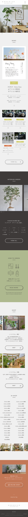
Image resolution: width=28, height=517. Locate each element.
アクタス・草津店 (21, 430)
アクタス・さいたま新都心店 (21, 412)
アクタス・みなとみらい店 (7, 412)
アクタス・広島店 (21, 432)
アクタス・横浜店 (7, 408)
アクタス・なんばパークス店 (21, 419)
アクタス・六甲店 (21, 423)
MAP (17, 347)
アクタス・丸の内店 (7, 403)
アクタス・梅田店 (21, 417)
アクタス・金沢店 (7, 430)
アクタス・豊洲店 (21, 403)
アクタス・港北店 (7, 410)
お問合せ (3, 513)
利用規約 (25, 513)
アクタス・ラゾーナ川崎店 (21, 408)
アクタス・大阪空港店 (21, 421)
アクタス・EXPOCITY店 (7, 421)
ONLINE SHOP (14, 485)
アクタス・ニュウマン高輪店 (21, 401)
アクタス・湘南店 (21, 410)
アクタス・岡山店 (7, 432)
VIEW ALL (14, 240)
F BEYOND (7, 437)
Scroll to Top (14, 497)
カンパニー (19, 513)
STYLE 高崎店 (21, 437)
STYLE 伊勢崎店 (7, 439)
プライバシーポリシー (10, 513)
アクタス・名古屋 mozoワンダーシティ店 (7, 417)
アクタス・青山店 (7, 401)
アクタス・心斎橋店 (7, 419)
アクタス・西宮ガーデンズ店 (7, 423)
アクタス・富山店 (21, 428)
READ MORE (14, 287)
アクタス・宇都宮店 (7, 428)
